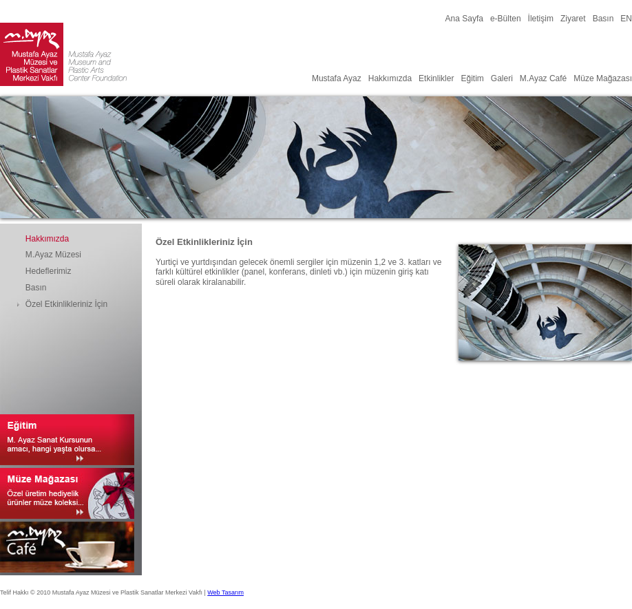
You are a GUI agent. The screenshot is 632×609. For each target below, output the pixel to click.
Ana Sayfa (464, 18)
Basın (603, 18)
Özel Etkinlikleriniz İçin (66, 304)
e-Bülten (505, 18)
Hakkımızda (390, 78)
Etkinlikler (436, 78)
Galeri (502, 78)
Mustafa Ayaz (336, 78)
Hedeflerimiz (48, 271)
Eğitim (472, 78)
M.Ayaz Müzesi (53, 254)
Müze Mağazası (602, 78)
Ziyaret (573, 18)
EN (626, 18)
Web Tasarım (225, 592)
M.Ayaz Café (543, 78)
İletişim (541, 18)
